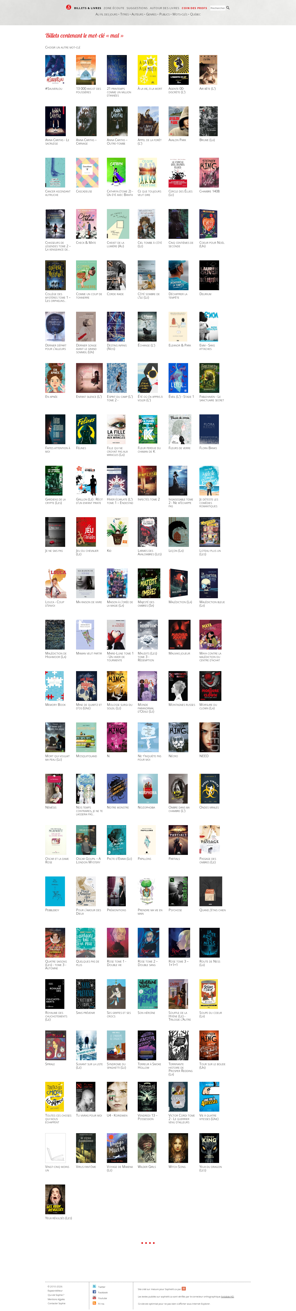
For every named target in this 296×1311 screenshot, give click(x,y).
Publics (164, 14)
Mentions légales (56, 1299)
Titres (124, 14)
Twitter (101, 1286)
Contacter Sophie (56, 1303)
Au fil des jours (106, 14)
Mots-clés (179, 14)
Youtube (102, 1298)
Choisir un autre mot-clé (62, 47)
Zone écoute (114, 8)
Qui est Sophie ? (56, 1294)
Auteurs (137, 14)
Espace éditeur (55, 1290)
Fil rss (101, 1303)
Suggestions (137, 8)
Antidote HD (227, 1296)
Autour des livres (164, 8)
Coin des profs (194, 8)
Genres (151, 14)
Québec (195, 14)
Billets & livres (87, 8)
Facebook (103, 1292)
